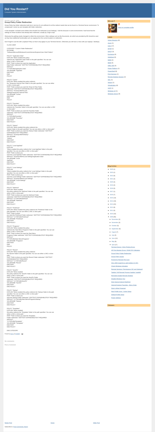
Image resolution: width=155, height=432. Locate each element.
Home (52, 423)
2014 (112, 201)
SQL (109, 80)
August (114, 232)
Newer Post (8, 423)
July (113, 235)
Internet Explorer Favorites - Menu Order (124, 285)
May (113, 241)
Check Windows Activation (119, 266)
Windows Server (113, 94)
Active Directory (113, 40)
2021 (112, 179)
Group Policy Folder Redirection (121, 253)
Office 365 (111, 65)
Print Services (112, 74)
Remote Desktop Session (116, 77)
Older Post (96, 423)
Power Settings (116, 298)
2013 (112, 204)
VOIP (109, 88)
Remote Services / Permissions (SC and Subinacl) (127, 269)
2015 (112, 198)
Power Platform (112, 68)
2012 (112, 207)
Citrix (109, 46)
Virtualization (112, 85)
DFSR (110, 49)
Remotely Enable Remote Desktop (122, 275)
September (115, 229)
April (113, 244)
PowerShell (111, 71)
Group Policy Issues (117, 256)
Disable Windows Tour (118, 279)
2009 (112, 217)
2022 (112, 175)
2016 (112, 194)
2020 (112, 182)
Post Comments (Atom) (20, 427)
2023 (112, 172)
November (115, 222)
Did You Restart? (16, 9)
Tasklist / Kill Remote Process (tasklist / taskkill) (126, 272)
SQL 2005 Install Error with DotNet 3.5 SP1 (124, 263)
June (113, 238)
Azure (109, 43)
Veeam (110, 82)
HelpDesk (111, 57)
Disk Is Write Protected (118, 288)
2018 (112, 188)
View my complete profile (126, 27)
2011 (112, 210)
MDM (109, 63)
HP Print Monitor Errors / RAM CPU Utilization (125, 250)
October (114, 225)
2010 (112, 213)
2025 (112, 169)
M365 (109, 60)
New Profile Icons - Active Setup (121, 291)
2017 (112, 191)
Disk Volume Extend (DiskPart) (121, 282)
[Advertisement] (21, 406)
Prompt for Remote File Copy (120, 260)
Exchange (111, 54)
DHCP (110, 51)
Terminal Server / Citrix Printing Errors (123, 247)
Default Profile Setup (117, 294)
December (115, 219)
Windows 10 (111, 91)
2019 (112, 185)
